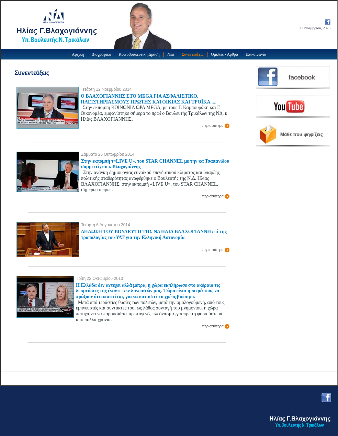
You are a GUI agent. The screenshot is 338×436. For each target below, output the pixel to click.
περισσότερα (215, 125)
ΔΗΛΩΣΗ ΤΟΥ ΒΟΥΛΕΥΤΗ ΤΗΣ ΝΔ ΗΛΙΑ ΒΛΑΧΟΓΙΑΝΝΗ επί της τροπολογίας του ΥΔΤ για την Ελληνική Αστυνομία (154, 234)
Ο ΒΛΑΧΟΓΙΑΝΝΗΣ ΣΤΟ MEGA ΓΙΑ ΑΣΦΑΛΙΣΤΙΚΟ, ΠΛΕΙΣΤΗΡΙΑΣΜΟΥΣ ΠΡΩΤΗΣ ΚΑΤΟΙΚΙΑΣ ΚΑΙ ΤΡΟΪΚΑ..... (148, 99)
